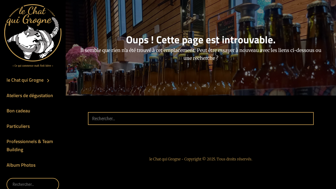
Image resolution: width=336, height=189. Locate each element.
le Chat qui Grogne (25, 79)
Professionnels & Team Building (30, 145)
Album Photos (21, 165)
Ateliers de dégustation (30, 95)
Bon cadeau (18, 110)
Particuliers (18, 126)
